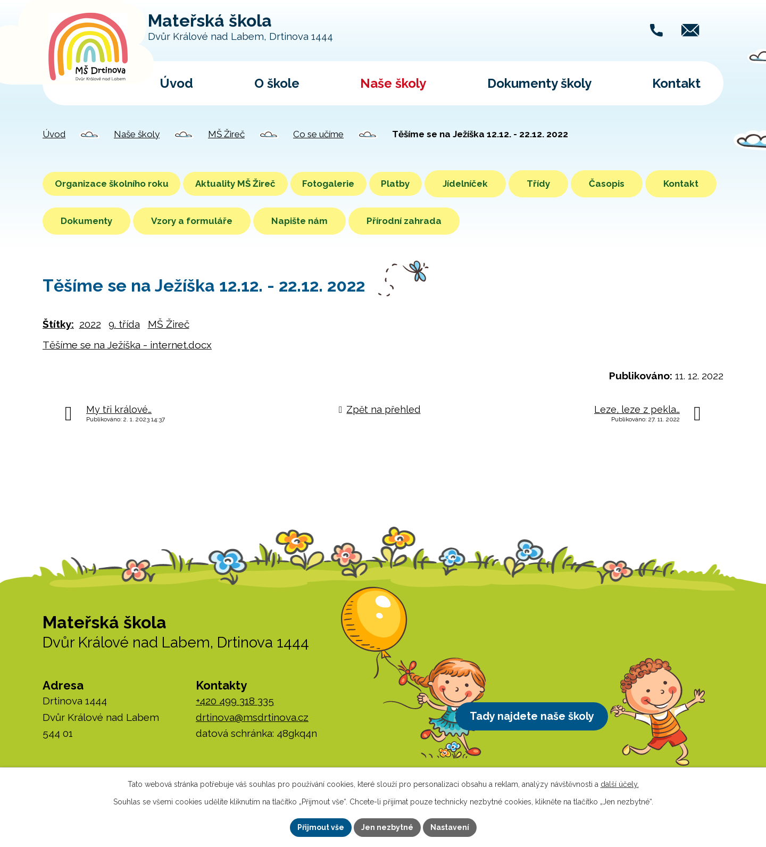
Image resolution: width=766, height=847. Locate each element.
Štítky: (58, 324)
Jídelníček (513, 183)
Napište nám (373, 220)
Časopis (655, 183)
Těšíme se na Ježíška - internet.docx (127, 345)
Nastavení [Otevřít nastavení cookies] (449, 827)
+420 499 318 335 (235, 701)
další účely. (620, 784)
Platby (437, 183)
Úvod (176, 83)
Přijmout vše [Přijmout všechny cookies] (320, 827)
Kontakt (676, 83)
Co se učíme (318, 134)
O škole (276, 83)
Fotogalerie (358, 183)
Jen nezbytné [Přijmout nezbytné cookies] (387, 827)
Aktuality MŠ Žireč (253, 183)
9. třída (124, 324)
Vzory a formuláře (265, 220)
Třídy (586, 183)
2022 (90, 324)
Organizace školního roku (117, 183)
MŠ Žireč (226, 134)
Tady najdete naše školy (539, 718)
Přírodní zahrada (477, 220)
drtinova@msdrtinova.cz (252, 717)
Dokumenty (160, 220)
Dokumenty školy (539, 83)
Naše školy (393, 83)
